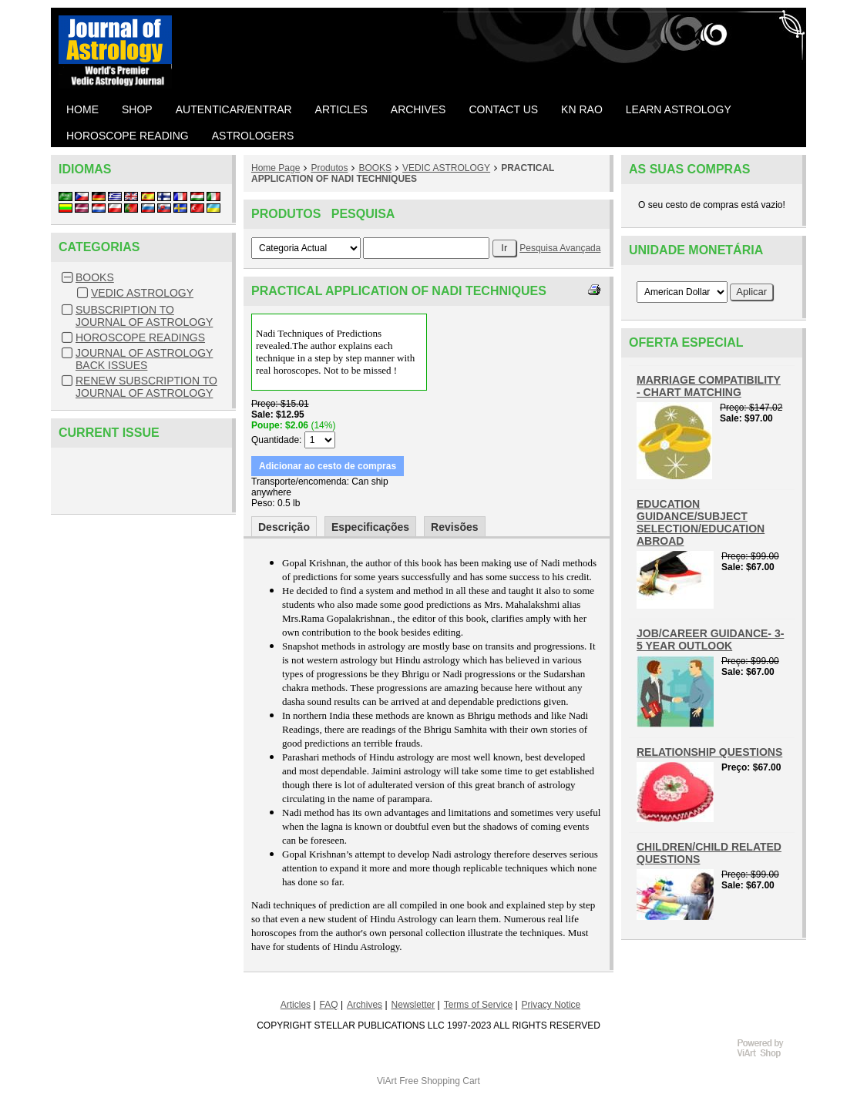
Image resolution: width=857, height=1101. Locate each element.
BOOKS (95, 277)
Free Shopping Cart (439, 1081)
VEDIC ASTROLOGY (142, 293)
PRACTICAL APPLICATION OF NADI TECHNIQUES (402, 173)
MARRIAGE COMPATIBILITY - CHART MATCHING (709, 386)
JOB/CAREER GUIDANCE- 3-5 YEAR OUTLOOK (710, 639)
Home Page (275, 168)
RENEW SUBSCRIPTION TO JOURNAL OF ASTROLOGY (146, 386)
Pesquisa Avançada (559, 248)
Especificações (370, 527)
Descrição (284, 527)
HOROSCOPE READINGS (140, 337)
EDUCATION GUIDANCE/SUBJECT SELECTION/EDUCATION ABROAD (701, 522)
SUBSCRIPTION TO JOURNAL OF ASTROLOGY (144, 316)
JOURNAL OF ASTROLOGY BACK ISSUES (144, 359)
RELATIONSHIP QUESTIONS (709, 752)
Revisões (454, 527)
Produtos (329, 168)
